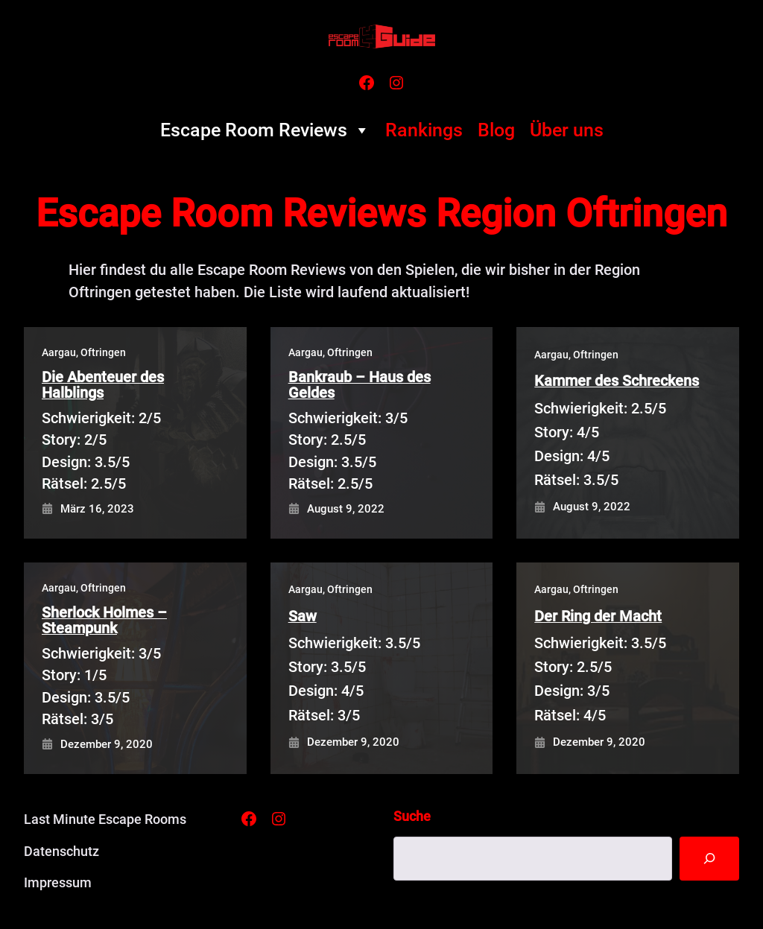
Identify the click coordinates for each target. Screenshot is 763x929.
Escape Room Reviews (265, 130)
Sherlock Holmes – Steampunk (104, 621)
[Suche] (709, 859)
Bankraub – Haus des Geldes (359, 385)
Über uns (567, 130)
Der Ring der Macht (598, 616)
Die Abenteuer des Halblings (103, 385)
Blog (496, 130)
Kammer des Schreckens (616, 381)
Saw (302, 616)
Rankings (424, 130)
